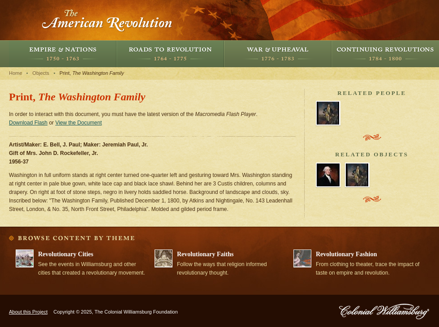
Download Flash (28, 123)
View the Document (78, 123)
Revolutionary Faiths (205, 254)
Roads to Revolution (170, 53)
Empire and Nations (62, 53)
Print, (92, 73)
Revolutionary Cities (65, 254)
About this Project (28, 311)
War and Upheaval (277, 53)
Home (15, 73)
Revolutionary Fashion (346, 254)
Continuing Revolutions (385, 53)
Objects (40, 73)
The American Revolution (107, 20)
